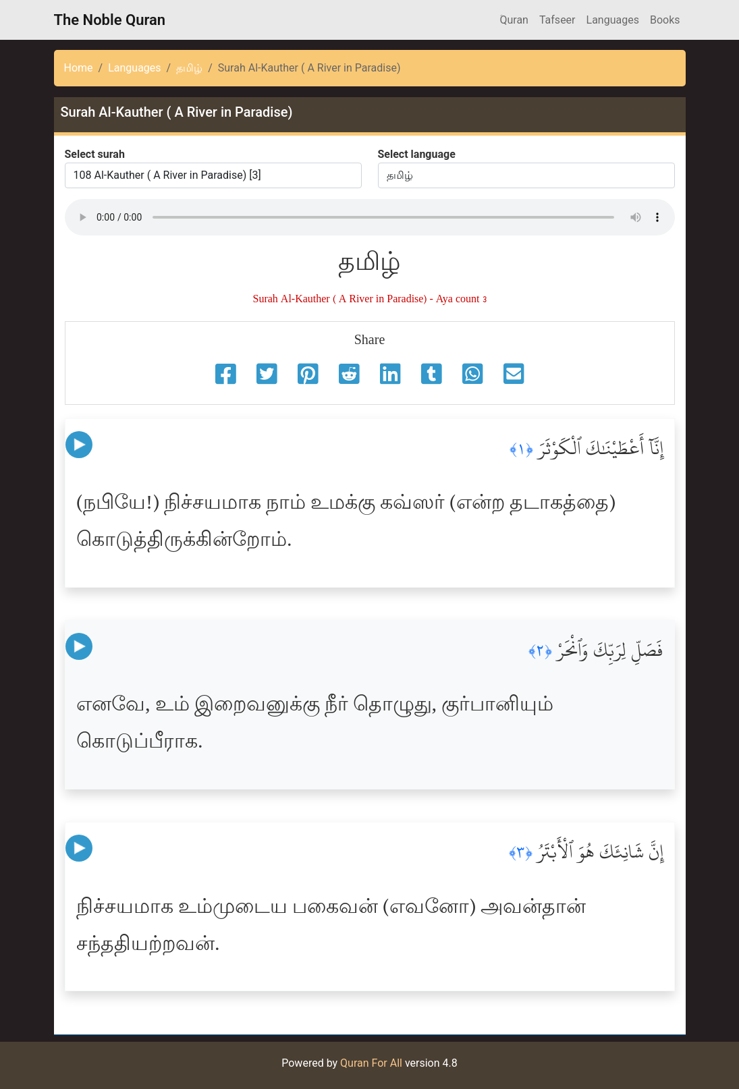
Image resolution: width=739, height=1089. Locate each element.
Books (665, 19)
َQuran (513, 19)
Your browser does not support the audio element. (370, 217)
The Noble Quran (110, 19)
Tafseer (557, 19)
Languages (612, 19)
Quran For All (371, 1063)
